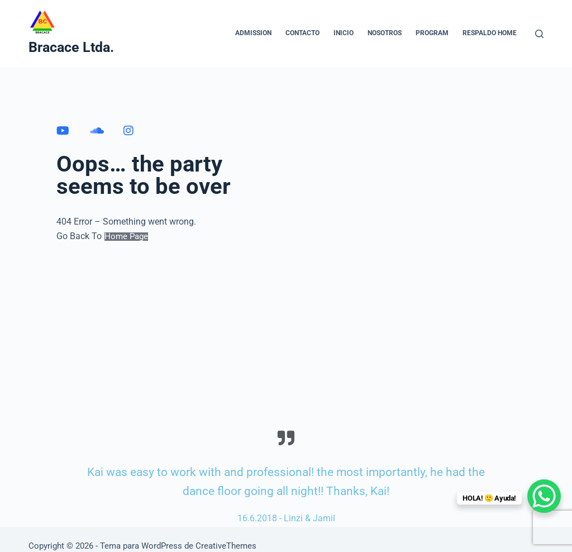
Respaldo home (490, 33)
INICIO (343, 33)
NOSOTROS (385, 33)
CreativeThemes (226, 546)
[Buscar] (539, 34)
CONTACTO (302, 33)
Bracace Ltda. (71, 47)
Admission (253, 33)
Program (432, 33)
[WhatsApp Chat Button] (544, 496)
